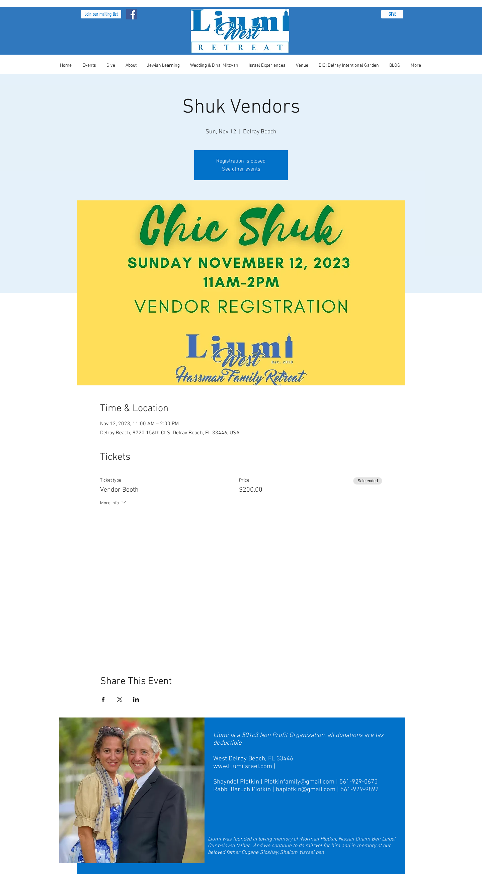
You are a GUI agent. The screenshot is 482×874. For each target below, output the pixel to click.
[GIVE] (392, 14)
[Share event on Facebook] (103, 699)
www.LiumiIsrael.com (242, 766)
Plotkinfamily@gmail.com (299, 782)
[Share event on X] (119, 699)
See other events (241, 169)
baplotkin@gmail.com (305, 790)
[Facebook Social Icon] (131, 14)
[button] (101, 14)
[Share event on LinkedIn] (136, 699)
